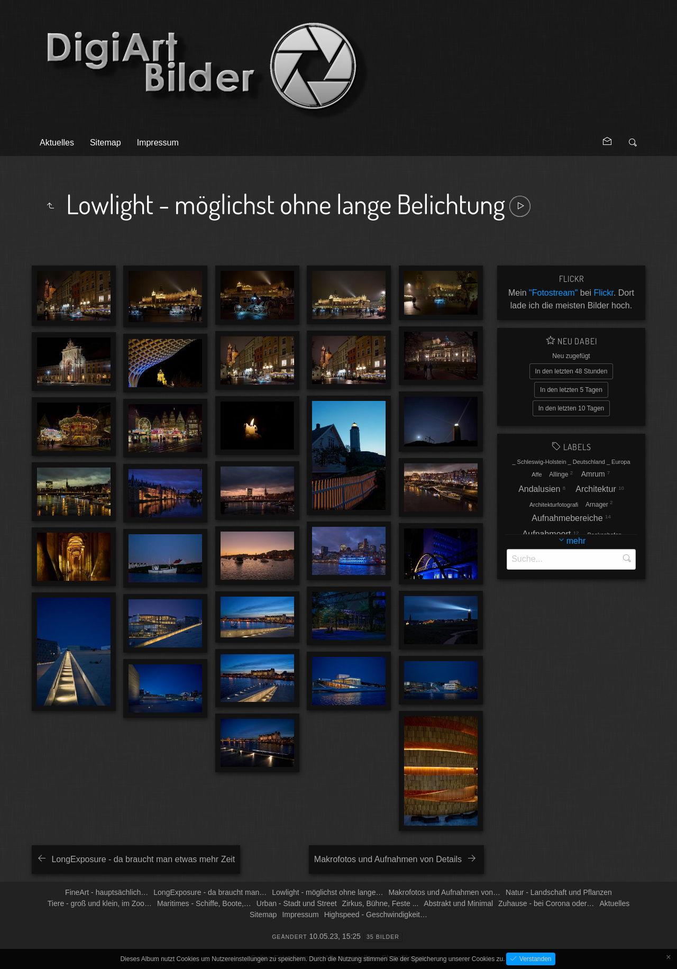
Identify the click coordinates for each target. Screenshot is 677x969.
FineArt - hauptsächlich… (106, 892)
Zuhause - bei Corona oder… (546, 903)
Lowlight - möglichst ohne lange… (327, 892)
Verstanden (534, 959)
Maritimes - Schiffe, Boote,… (204, 903)
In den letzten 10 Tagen (571, 408)
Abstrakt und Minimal (458, 903)
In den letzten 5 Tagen (571, 390)
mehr (575, 540)
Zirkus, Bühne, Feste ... (380, 903)
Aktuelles (57, 142)
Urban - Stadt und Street (297, 903)
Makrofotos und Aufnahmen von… (444, 892)
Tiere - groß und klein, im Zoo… (100, 903)
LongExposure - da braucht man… (210, 892)
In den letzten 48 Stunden (571, 371)
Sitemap (105, 142)
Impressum (158, 142)
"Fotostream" (553, 292)
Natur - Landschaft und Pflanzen (559, 892)
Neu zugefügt (571, 356)
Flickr (604, 292)
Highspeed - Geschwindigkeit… (375, 914)
